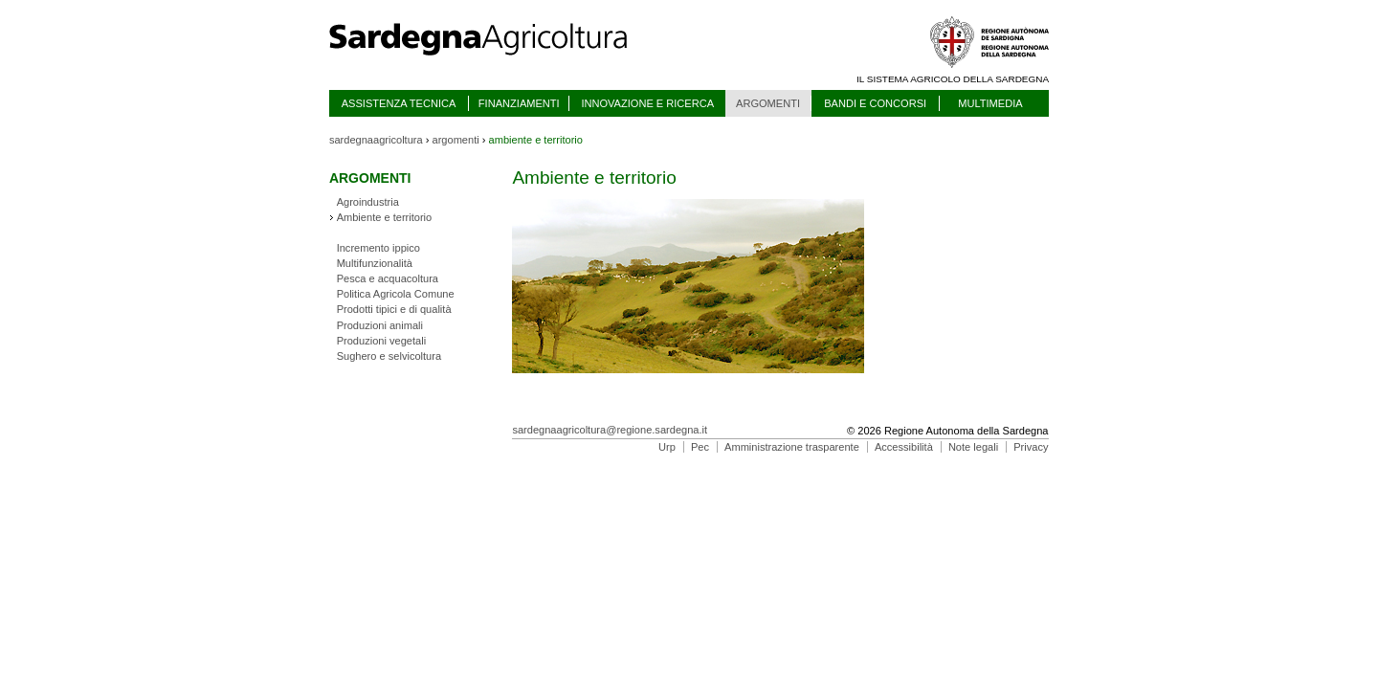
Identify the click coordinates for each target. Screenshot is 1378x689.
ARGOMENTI (768, 103)
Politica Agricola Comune (396, 294)
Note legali (973, 447)
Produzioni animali (380, 325)
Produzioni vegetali (381, 340)
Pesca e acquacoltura (387, 278)
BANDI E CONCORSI (875, 103)
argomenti (456, 139)
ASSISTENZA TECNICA (399, 103)
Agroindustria (368, 202)
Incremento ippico (378, 248)
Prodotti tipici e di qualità (394, 309)
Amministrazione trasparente (791, 447)
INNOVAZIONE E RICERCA (647, 103)
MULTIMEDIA (990, 103)
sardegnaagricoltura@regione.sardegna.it (609, 429)
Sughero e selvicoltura (389, 356)
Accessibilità (904, 447)
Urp (667, 447)
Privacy (1030, 447)
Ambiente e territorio (385, 217)
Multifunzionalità (374, 263)
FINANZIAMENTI (519, 103)
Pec (700, 447)
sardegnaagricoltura (376, 139)
